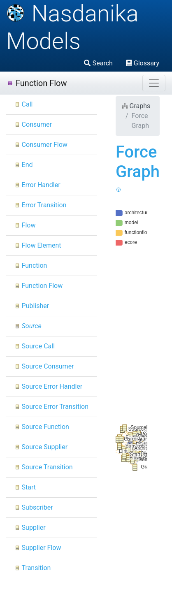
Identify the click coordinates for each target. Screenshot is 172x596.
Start (25, 487)
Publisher (31, 306)
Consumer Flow (40, 144)
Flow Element (37, 245)
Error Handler (37, 185)
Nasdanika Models (72, 27)
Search (98, 63)
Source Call (34, 346)
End (23, 165)
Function (30, 265)
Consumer (33, 124)
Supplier (30, 527)
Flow (24, 225)
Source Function (41, 427)
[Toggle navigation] (153, 83)
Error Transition (40, 205)
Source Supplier (40, 447)
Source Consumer (44, 366)
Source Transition (43, 467)
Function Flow (37, 83)
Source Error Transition (51, 406)
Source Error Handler (48, 386)
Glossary (142, 63)
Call (23, 104)
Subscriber (33, 507)
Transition (32, 568)
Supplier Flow (37, 548)
